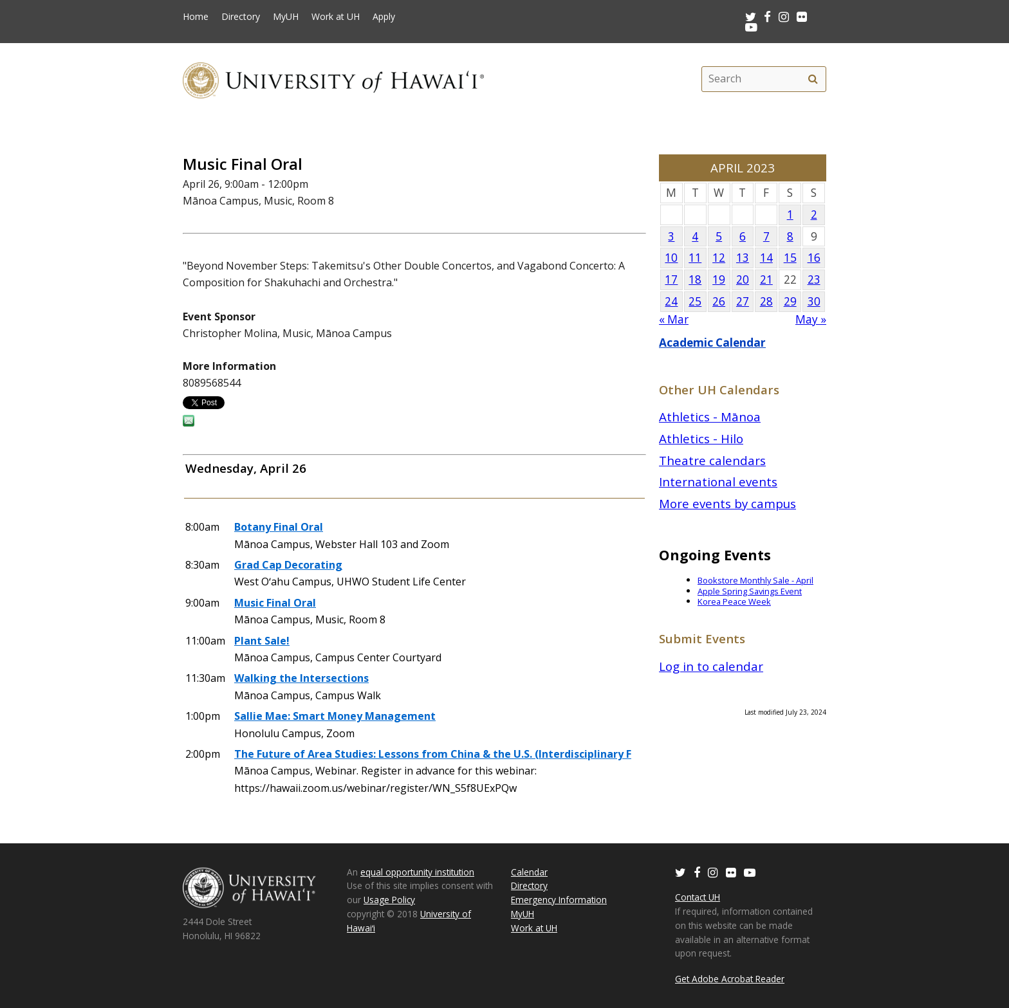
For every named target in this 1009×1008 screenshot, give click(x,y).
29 (790, 301)
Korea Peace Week (734, 601)
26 (718, 301)
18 (695, 279)
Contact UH (697, 897)
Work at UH (335, 17)
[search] (813, 79)
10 (671, 257)
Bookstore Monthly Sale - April (755, 580)
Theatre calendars (712, 460)
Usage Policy (389, 899)
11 (695, 257)
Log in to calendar (711, 666)
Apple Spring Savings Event (750, 591)
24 (671, 301)
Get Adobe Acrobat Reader (729, 979)
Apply (384, 17)
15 (790, 257)
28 (766, 301)
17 (671, 279)
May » (810, 319)
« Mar (674, 319)
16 (814, 257)
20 (742, 279)
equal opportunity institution (417, 872)
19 (718, 279)
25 (695, 301)
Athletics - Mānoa (710, 416)
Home (195, 17)
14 (766, 257)
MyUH (286, 17)
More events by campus (727, 503)
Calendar (529, 872)
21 (766, 279)
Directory (240, 17)
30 (814, 301)
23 (814, 279)
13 (742, 257)
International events (718, 481)
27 (742, 301)
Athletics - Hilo (701, 438)
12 (718, 257)
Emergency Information (559, 899)
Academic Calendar (712, 342)
